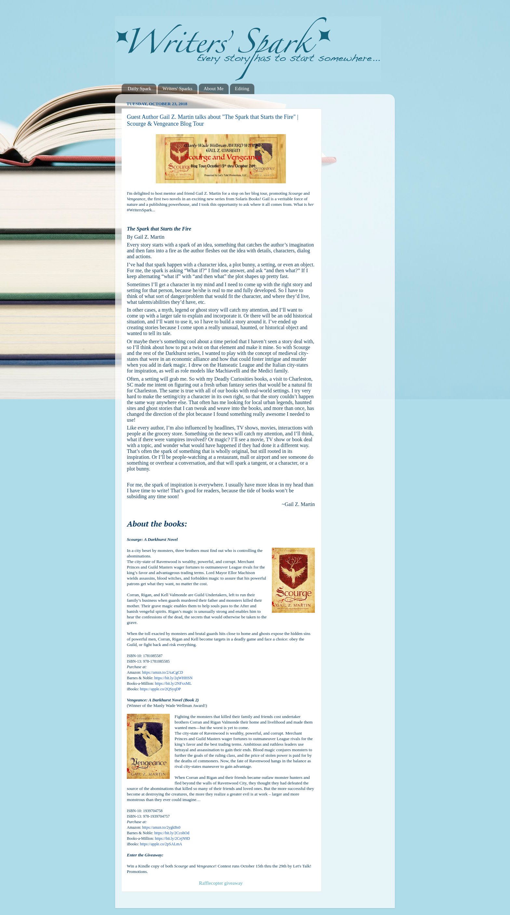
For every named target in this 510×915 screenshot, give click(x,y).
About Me (213, 88)
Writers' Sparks (178, 88)
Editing (242, 88)
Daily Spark (139, 88)
